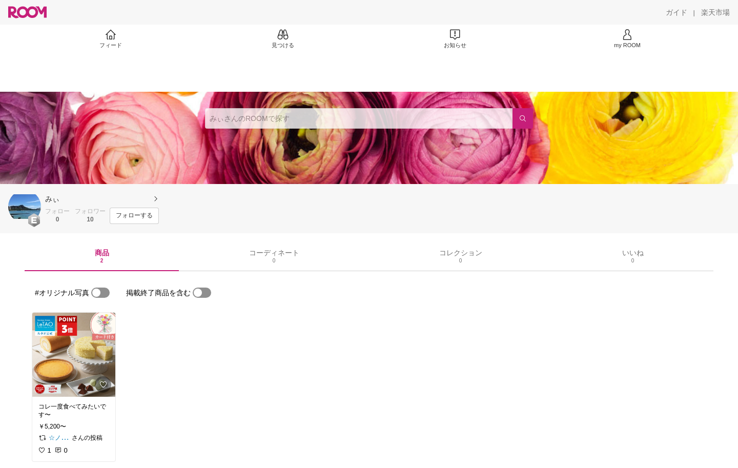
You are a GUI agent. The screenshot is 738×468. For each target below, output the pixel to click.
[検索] (522, 118)
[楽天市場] (715, 12)
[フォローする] (134, 216)
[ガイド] (676, 12)
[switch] (100, 293)
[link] (73, 355)
